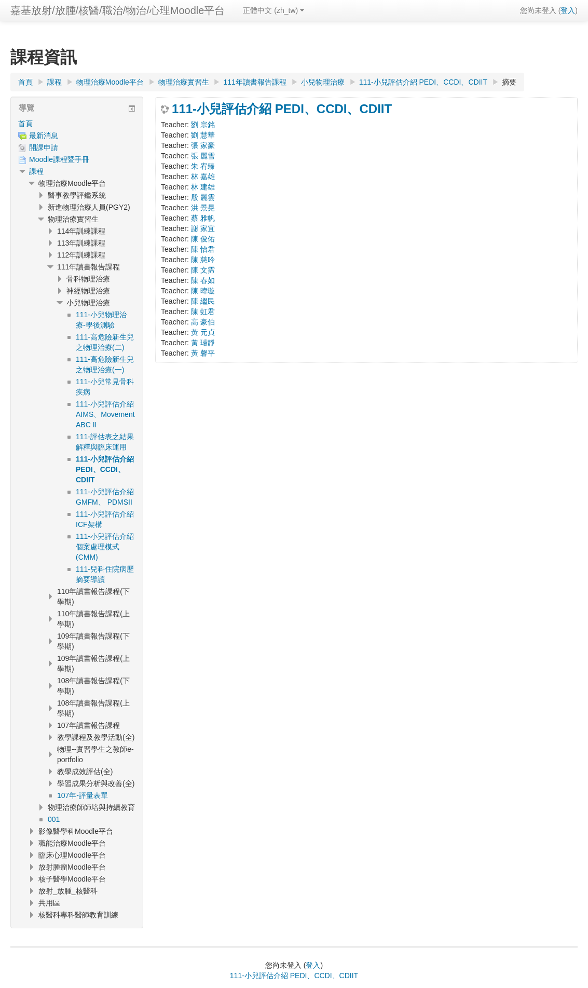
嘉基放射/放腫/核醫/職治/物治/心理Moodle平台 (117, 10)
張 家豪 (203, 145)
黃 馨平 (203, 353)
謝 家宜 (203, 228)
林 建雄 (203, 187)
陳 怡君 (203, 249)
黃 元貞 (203, 332)
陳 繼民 (203, 301)
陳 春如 (203, 280)
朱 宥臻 (203, 166)
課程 (36, 171)
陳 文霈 (203, 270)
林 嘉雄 (203, 176)
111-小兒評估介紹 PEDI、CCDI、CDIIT (282, 109)
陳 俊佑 (203, 239)
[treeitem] (76, 123)
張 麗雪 (203, 156)
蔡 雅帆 (203, 218)
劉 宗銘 (203, 124)
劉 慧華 (203, 135)
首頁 (25, 123)
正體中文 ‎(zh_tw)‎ (273, 10)
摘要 (509, 82)
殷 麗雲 (203, 197)
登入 (567, 10)
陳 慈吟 (203, 259)
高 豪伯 (203, 322)
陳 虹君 (203, 311)
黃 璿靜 (203, 343)
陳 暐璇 (203, 291)
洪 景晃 (203, 208)
